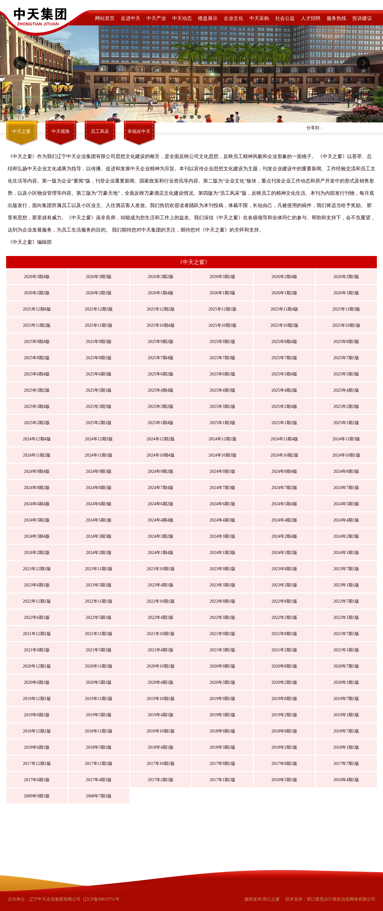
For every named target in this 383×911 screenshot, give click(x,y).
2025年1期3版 (222, 422)
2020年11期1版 (98, 666)
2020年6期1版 (37, 682)
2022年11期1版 (98, 601)
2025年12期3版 (99, 309)
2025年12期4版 (37, 309)
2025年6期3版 (99, 374)
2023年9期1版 (222, 569)
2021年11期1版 (98, 633)
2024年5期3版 (346, 504)
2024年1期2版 (284, 552)
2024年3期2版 (160, 536)
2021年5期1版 (99, 650)
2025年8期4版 (284, 341)
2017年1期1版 (222, 779)
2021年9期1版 (222, 633)
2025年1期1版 (346, 422)
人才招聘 (310, 18)
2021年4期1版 (160, 650)
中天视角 (60, 131)
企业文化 (233, 18)
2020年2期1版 (284, 682)
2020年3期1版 (222, 682)
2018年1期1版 (346, 747)
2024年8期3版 (346, 471)
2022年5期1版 (99, 617)
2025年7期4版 (160, 358)
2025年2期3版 (346, 406)
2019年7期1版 (346, 698)
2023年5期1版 (99, 585)
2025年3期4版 (37, 406)
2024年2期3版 (346, 536)
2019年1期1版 (346, 715)
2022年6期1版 (37, 617)
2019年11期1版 (98, 698)
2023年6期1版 (37, 585)
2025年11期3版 (346, 309)
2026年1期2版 (284, 293)
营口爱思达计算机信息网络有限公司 (341, 899)
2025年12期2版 (161, 309)
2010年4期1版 (346, 779)
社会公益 (285, 18)
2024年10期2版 (284, 455)
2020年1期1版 (346, 682)
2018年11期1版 (98, 731)
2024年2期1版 (99, 552)
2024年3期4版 (37, 536)
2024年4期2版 (284, 520)
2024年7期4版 (160, 487)
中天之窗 (21, 131)
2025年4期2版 (284, 390)
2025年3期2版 (160, 406)
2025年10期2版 (284, 325)
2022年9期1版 (222, 601)
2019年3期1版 (222, 715)
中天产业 (156, 18)
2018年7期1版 (346, 731)
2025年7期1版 (346, 358)
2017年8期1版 (284, 763)
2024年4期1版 (346, 520)
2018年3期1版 (222, 747)
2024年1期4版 (160, 552)
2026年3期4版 (37, 276)
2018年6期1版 (37, 747)
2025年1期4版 (160, 422)
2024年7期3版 (222, 487)
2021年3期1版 (222, 650)
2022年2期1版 (284, 617)
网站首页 (105, 18)
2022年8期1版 (284, 601)
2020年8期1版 (284, 666)
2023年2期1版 (284, 585)
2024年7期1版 (346, 487)
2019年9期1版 (222, 698)
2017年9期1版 (222, 763)
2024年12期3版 (99, 439)
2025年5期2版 (37, 390)
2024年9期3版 (99, 471)
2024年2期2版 (37, 552)
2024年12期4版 (37, 439)
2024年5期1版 (99, 520)
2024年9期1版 (222, 471)
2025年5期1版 (99, 390)
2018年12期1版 (37, 731)
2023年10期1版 (161, 569)
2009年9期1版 (37, 796)
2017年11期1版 (98, 763)
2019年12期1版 (37, 698)
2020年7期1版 (346, 666)
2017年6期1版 (37, 779)
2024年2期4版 (284, 536)
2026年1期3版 (222, 293)
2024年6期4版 (37, 504)
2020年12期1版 (37, 666)
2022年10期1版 (161, 601)
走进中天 (130, 18)
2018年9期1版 (222, 731)
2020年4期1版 (160, 682)
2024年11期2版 (37, 455)
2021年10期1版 (161, 633)
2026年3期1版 (222, 276)
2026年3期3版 (99, 276)
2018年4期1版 (160, 747)
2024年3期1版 (222, 536)
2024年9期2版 (160, 471)
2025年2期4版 (284, 406)
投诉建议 (362, 18)
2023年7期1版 (346, 569)
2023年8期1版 (284, 569)
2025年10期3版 (223, 325)
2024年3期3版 (99, 536)
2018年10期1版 (161, 731)
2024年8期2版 (37, 487)
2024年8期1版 (99, 487)
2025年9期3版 (99, 341)
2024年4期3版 (222, 520)
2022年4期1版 (160, 617)
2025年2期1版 (99, 422)
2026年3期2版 (160, 276)
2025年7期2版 (284, 358)
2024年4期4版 (160, 520)
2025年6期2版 (160, 374)
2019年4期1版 (160, 715)
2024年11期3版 (346, 439)
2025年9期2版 (160, 341)
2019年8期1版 (284, 698)
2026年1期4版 (160, 293)
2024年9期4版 (37, 471)
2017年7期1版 (346, 763)
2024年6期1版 (222, 504)
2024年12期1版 (223, 439)
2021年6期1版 (37, 650)
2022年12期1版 (37, 601)
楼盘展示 (208, 18)
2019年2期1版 (284, 715)
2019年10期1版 (161, 698)
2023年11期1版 (98, 569)
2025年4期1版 (346, 390)
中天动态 (182, 18)
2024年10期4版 (161, 455)
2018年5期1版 (99, 747)
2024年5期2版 (37, 520)
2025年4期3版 (222, 390)
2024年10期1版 (346, 455)
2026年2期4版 (284, 276)
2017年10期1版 (161, 763)
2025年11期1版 (98, 325)
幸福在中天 (138, 131)
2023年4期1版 (160, 585)
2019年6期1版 (37, 715)
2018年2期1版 (284, 747)
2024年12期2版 (161, 439)
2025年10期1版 (346, 325)
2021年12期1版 (37, 633)
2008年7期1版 (99, 796)
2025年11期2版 (37, 325)
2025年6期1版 (222, 374)
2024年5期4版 (284, 504)
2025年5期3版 (346, 374)
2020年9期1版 (222, 666)
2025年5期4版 (284, 374)
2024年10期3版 (223, 455)
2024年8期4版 (284, 471)
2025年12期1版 (223, 309)
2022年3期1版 (222, 617)
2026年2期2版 (37, 293)
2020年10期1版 (161, 666)
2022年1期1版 (346, 617)
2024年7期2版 (284, 487)
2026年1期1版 (346, 293)
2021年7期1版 (346, 633)
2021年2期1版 (284, 650)
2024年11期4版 (284, 439)
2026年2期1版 (99, 293)
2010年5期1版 (284, 779)
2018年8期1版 (284, 731)
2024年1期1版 (346, 552)
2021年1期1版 (346, 650)
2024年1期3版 (222, 552)
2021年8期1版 (284, 633)
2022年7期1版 (346, 601)
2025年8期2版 (37, 358)
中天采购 (259, 18)
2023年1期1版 (346, 585)
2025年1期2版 (284, 422)
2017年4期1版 (99, 779)
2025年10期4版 (161, 325)
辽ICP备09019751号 (101, 899)
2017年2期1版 (160, 779)
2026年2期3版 (346, 276)
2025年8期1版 (99, 358)
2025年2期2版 (37, 422)
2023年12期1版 (37, 569)
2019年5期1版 (99, 715)
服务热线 (336, 18)
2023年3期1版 (222, 585)
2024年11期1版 (98, 455)
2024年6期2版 (160, 504)
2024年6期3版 (99, 504)
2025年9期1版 (222, 341)
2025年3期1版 (222, 406)
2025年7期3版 (222, 358)
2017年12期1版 (37, 763)
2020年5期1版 (99, 682)
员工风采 (100, 131)
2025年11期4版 (284, 309)
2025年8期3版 (346, 341)
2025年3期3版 (99, 406)
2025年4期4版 (160, 390)
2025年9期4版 (37, 341)
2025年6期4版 (37, 374)
